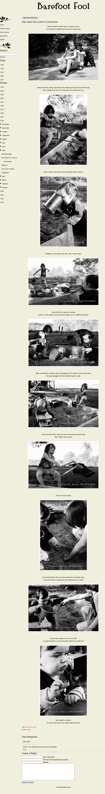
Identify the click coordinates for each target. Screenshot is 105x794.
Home (2, 25)
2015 (2, 65)
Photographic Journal (30, 727)
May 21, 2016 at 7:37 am (29, 744)
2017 (2, 117)
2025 (2, 87)
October (5, 132)
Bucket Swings (7, 154)
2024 (2, 91)
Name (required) (48, 757)
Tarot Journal (4, 32)
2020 (2, 106)
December (5, 124)
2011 (2, 80)
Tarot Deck (3, 36)
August (4, 139)
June (3, 146)
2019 (2, 109)
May (3, 150)
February (5, 184)
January (5, 187)
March (4, 180)
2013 (2, 72)
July (3, 143)
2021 (2, 102)
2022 (2, 98)
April (3, 176)
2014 (2, 68)
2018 (2, 113)
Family (29, 729)
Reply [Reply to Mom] (24, 749)
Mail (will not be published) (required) (55, 760)
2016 (2, 120)
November (5, 128)
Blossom (5, 165)
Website (45, 762)
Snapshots (5, 172)
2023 (2, 94)
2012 (2, 76)
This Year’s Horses (8, 169)
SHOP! (2, 40)
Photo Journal (4, 28)
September (6, 135)
